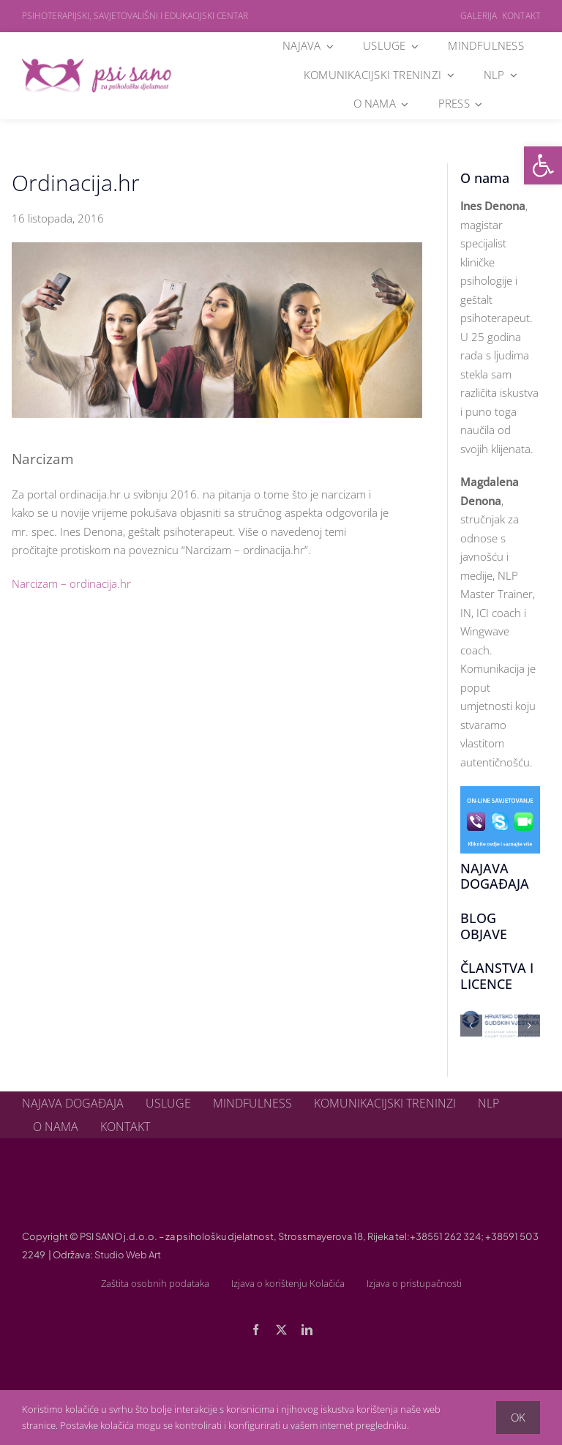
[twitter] (281, 1329)
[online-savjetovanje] (500, 791)
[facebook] (255, 1329)
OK (518, 1417)
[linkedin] (306, 1329)
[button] (543, 165)
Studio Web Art (127, 1255)
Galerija (478, 16)
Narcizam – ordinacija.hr (71, 583)
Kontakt (521, 16)
